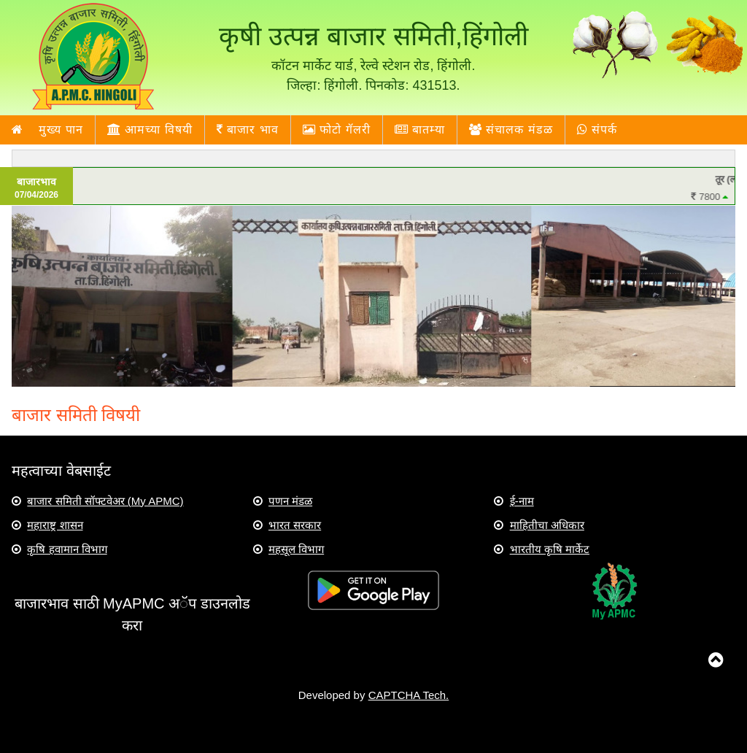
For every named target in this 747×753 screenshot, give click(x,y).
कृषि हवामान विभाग (67, 549)
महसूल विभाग (296, 549)
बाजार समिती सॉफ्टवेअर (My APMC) (105, 501)
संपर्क (597, 129)
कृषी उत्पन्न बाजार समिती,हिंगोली (373, 36)
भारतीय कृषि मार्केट (549, 549)
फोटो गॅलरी (337, 129)
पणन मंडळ (290, 501)
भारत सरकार (294, 525)
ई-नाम (522, 501)
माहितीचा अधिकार (547, 525)
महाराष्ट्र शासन (54, 525)
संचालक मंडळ (511, 129)
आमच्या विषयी (150, 129)
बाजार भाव (248, 129)
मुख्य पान (47, 129)
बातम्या (420, 129)
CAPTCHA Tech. (408, 695)
